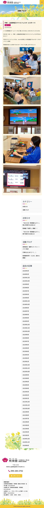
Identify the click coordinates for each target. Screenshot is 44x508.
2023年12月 (26, 324)
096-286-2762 (17, 471)
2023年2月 (26, 358)
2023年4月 (26, 351)
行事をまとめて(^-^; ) (29, 252)
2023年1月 (26, 361)
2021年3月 (26, 432)
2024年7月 (26, 311)
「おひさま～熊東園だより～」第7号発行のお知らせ (31, 233)
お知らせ (25, 206)
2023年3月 (26, 355)
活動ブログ (7, 25)
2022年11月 (26, 368)
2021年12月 (26, 402)
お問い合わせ (15, 476)
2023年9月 (26, 334)
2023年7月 (26, 341)
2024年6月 (26, 314)
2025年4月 (26, 298)
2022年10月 (26, 371)
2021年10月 (26, 408)
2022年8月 (26, 378)
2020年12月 (26, 439)
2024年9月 (26, 308)
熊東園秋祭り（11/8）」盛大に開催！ (31, 257)
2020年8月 (26, 445)
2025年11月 (26, 277)
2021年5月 (26, 425)
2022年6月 (26, 381)
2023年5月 (26, 348)
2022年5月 (26, 385)
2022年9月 (26, 375)
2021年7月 (26, 418)
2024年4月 (26, 318)
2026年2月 (26, 274)
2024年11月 (26, 301)
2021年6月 (26, 422)
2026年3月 (26, 271)
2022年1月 (26, 398)
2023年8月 (26, 338)
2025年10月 (26, 281)
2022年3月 (26, 392)
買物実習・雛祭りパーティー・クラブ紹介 (31, 248)
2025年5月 (26, 294)
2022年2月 (26, 395)
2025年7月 (26, 291)
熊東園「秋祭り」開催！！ (30, 228)
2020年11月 (26, 442)
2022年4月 (26, 388)
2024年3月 (26, 321)
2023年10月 (26, 331)
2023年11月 (26, 328)
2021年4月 (26, 428)
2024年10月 (26, 304)
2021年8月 (26, 415)
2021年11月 (26, 405)
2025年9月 (26, 284)
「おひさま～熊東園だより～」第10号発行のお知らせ (31, 224)
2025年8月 (26, 287)
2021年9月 (26, 412)
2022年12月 (26, 365)
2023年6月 (26, 345)
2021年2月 (26, 435)
